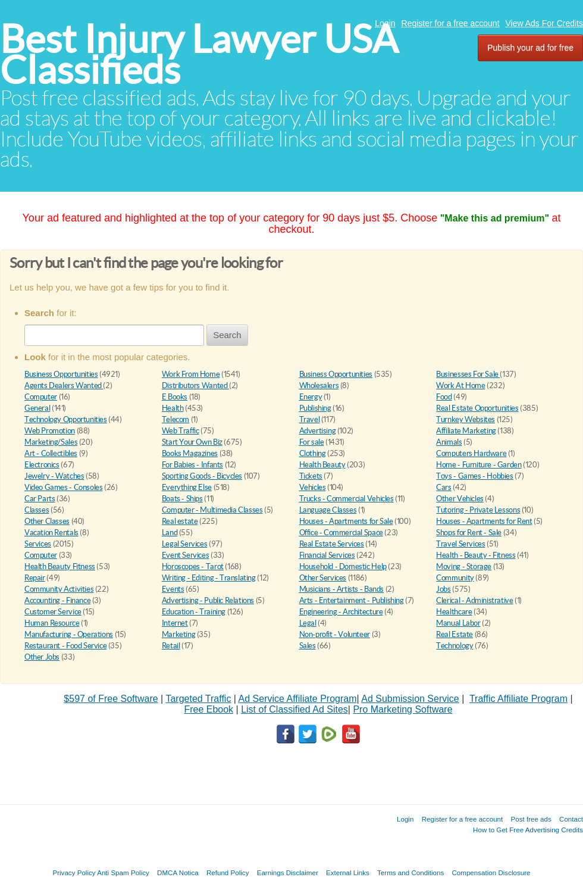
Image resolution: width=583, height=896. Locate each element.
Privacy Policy (73, 872)
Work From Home (191, 374)
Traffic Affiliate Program (518, 699)
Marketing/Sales (50, 442)
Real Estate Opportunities (477, 408)
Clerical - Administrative (474, 600)
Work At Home (460, 385)
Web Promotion (49, 430)
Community (455, 577)
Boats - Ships (182, 498)
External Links (347, 872)
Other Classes (47, 521)
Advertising (317, 430)
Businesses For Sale (468, 374)
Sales (307, 645)
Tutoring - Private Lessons (478, 509)
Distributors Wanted (195, 385)
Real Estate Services (331, 543)
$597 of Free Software (111, 699)
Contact (571, 819)
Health (173, 408)
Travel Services (460, 543)
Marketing (179, 634)
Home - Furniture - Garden (478, 464)
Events (173, 589)
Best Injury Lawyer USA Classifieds (199, 54)
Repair (34, 577)
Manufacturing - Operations (68, 634)
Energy (310, 396)
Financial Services (327, 555)
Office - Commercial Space (341, 532)
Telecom (175, 419)
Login (385, 23)
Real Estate (454, 634)
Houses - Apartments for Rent (484, 521)
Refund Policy (227, 872)
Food (444, 396)
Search (227, 335)
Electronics (41, 464)
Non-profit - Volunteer (334, 634)
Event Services (185, 555)
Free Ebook (208, 709)
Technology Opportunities (65, 419)
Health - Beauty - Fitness (475, 555)
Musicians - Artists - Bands (341, 589)
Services (37, 543)
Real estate (180, 521)
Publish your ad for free (530, 47)
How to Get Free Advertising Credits (528, 829)
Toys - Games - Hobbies (474, 476)
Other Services (323, 577)
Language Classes (328, 509)
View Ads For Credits (544, 23)
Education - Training (193, 611)
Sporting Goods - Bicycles (202, 476)
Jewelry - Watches (54, 476)
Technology (454, 645)
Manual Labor (458, 623)
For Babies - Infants (192, 464)
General (37, 408)
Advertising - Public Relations (208, 600)
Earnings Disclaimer (287, 872)
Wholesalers (319, 385)
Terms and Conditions (410, 872)
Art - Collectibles (50, 453)
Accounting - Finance (57, 600)
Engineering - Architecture (341, 611)
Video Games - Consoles (63, 487)
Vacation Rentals (51, 532)
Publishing (315, 408)
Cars (443, 487)
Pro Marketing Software (402, 709)
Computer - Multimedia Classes (212, 509)
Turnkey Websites (465, 419)
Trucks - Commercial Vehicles (346, 498)
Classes (36, 509)
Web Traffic (180, 430)
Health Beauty (322, 464)
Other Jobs (41, 657)
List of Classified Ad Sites (294, 709)
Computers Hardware (471, 453)
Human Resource (52, 623)
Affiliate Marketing (466, 430)
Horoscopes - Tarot (193, 566)
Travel (309, 419)
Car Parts (39, 498)
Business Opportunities (61, 374)
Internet (175, 623)
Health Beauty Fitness (59, 566)
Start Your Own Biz (192, 442)
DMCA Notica (178, 872)
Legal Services (185, 543)
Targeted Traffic (198, 699)
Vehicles (312, 487)
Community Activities (58, 589)
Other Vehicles (460, 498)
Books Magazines (190, 453)
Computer (40, 396)
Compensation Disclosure (491, 872)
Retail (171, 645)
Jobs (443, 589)
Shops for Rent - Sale (468, 532)
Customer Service (53, 611)
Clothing (312, 453)
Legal (307, 623)
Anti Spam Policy (123, 872)
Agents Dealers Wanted (63, 385)
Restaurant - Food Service (65, 645)
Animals (449, 442)
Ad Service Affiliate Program (298, 699)
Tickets (310, 476)
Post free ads (530, 819)
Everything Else (187, 487)
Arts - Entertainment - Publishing (351, 600)
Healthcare (454, 611)
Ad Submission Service (410, 699)
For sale (311, 442)
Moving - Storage (463, 566)
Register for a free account (451, 23)
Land (169, 532)
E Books (174, 396)
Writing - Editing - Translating (209, 577)
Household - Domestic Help (343, 566)
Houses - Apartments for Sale (346, 521)
